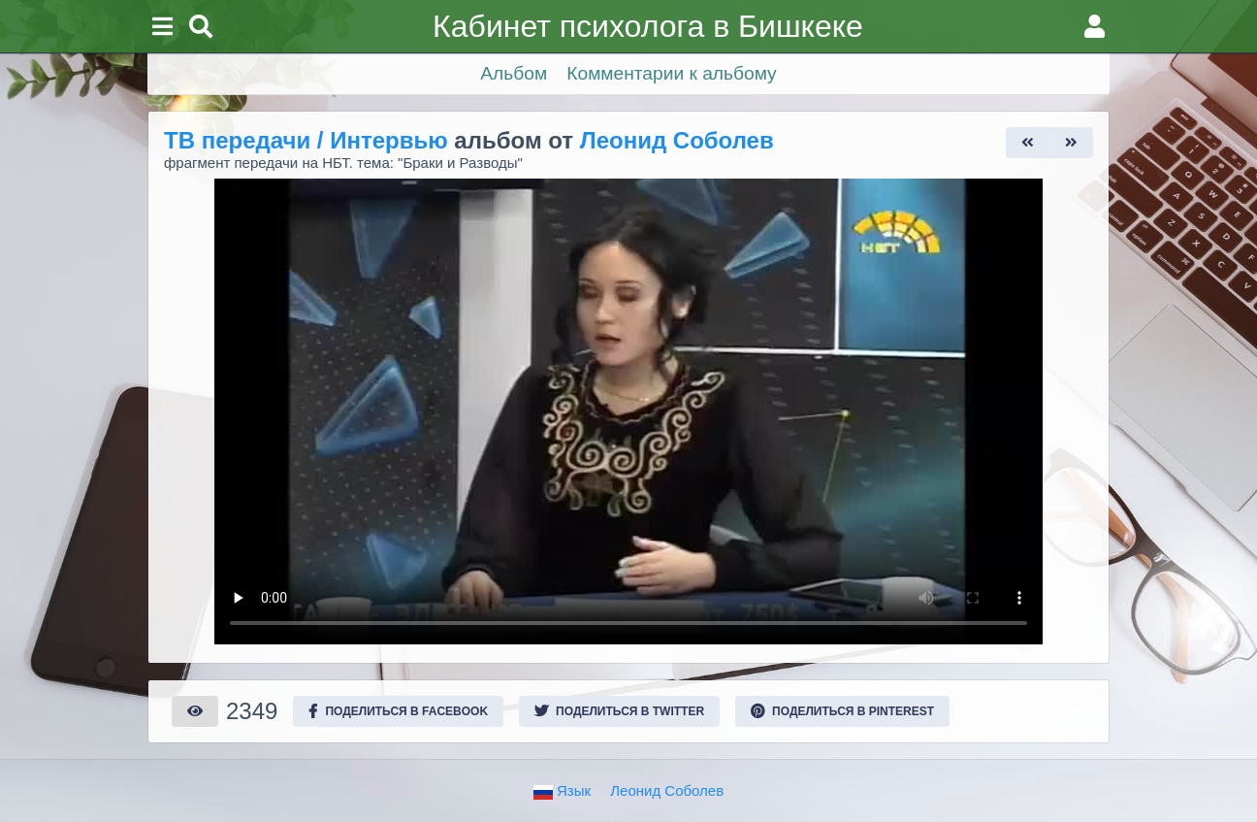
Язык (562, 791)
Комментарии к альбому (671, 73)
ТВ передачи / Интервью (306, 140)
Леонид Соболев (677, 140)
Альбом (513, 73)
